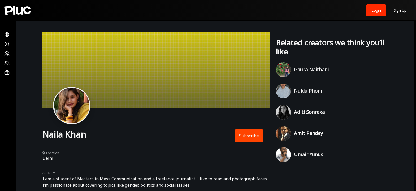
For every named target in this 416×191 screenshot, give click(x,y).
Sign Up (400, 10)
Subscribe (249, 136)
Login (376, 10)
